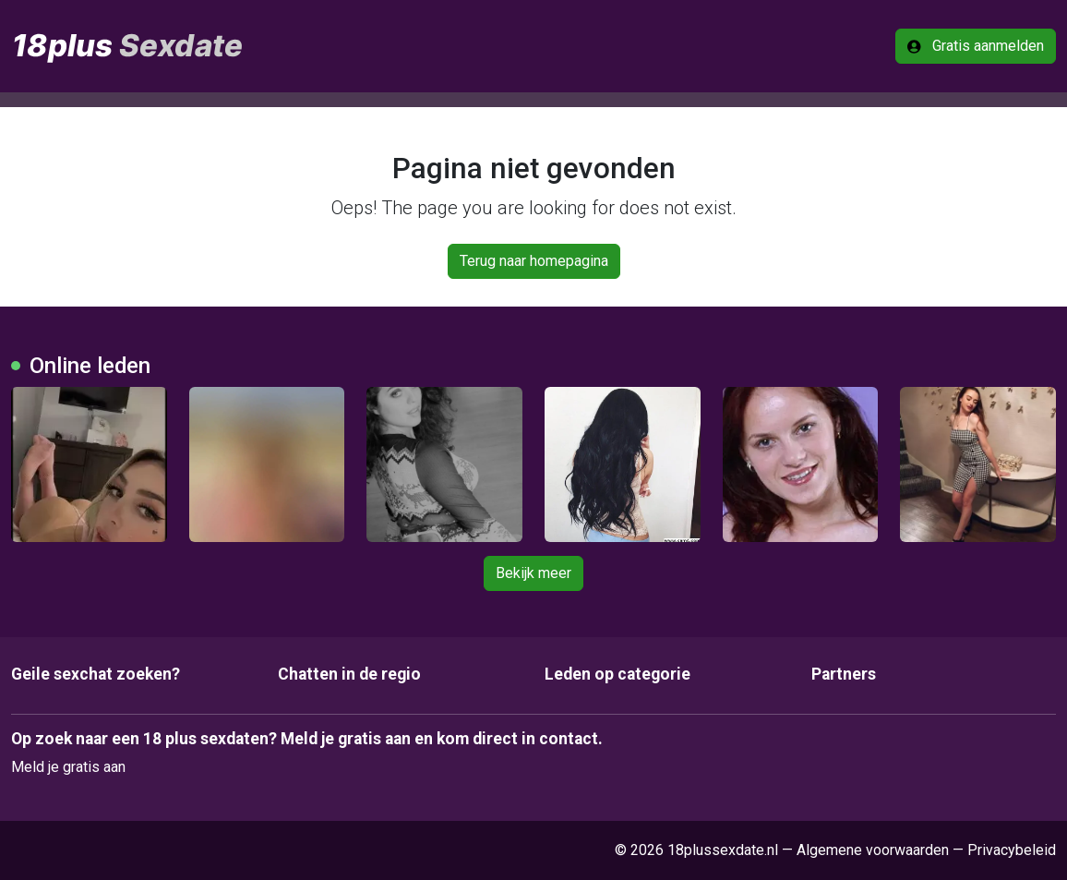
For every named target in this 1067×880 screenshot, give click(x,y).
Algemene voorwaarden (873, 850)
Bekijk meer (533, 573)
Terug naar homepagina (534, 261)
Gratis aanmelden (975, 45)
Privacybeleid (1011, 850)
